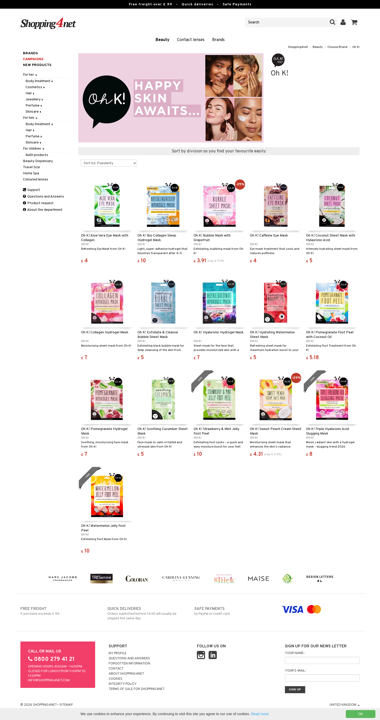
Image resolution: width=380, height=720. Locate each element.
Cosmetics (36, 87)
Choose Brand (337, 47)
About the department (42, 210)
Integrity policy (123, 684)
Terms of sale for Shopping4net (137, 689)
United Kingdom (345, 705)
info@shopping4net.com (49, 680)
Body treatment (40, 81)
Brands (218, 40)
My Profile (117, 653)
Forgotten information (129, 664)
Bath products (37, 155)
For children (33, 149)
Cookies (115, 679)
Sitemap (66, 705)
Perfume (34, 105)
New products (37, 65)
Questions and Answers (43, 196)
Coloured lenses (35, 179)
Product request (38, 203)
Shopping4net (298, 47)
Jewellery (35, 99)
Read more (260, 714)
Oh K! (356, 47)
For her (30, 75)
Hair (30, 93)
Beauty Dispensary (38, 161)
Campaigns (33, 59)
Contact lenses (191, 40)
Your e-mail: (295, 671)
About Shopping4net (126, 674)
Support (31, 190)
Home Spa (31, 173)
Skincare (34, 112)
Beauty (162, 40)
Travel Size (31, 167)
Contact (116, 669)
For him (30, 118)
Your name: (294, 653)
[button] (354, 22)
